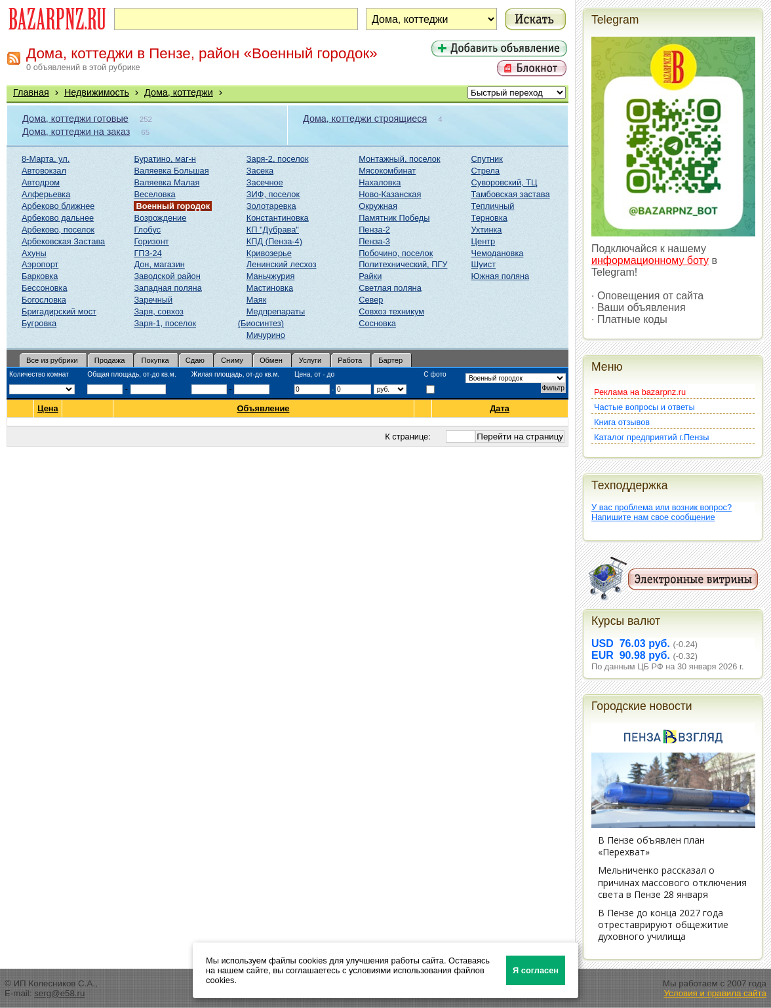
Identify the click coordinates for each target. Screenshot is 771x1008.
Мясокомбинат (387, 171)
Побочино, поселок (396, 253)
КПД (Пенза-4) (274, 241)
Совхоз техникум (391, 311)
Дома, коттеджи (178, 92)
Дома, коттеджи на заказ (76, 131)
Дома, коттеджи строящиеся (365, 118)
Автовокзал (44, 171)
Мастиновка (270, 288)
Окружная (378, 206)
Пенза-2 (374, 229)
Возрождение (160, 218)
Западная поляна (167, 288)
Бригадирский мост (59, 311)
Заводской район (167, 276)
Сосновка (377, 323)
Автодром (41, 182)
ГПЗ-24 (147, 253)
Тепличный (493, 206)
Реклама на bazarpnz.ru (640, 392)
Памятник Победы (394, 218)
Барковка (40, 276)
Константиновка (278, 218)
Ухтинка (486, 229)
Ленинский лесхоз (282, 264)
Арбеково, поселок (58, 229)
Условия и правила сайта (714, 993)
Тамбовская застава (510, 194)
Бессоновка (45, 288)
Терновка (489, 218)
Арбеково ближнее (58, 206)
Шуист (483, 264)
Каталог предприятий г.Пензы (651, 437)
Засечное (265, 182)
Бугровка (39, 323)
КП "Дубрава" (273, 229)
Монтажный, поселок (399, 159)
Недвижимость (96, 92)
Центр (483, 241)
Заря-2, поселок (278, 159)
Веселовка (154, 194)
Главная (31, 92)
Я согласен (536, 970)
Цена (47, 408)
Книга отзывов (622, 422)
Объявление (263, 408)
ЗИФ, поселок (273, 194)
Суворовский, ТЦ (504, 182)
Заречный (153, 300)
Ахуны (34, 253)
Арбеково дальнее (58, 218)
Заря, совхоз (158, 311)
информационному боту (650, 260)
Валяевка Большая (171, 171)
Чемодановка (497, 253)
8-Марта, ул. (45, 159)
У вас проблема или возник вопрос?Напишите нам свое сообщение (661, 512)
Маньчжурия (271, 276)
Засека (260, 171)
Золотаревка (271, 206)
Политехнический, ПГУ (403, 264)
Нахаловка (380, 182)
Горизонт (151, 241)
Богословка (44, 300)
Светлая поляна (390, 288)
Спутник (487, 159)
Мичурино (266, 335)
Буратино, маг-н (165, 159)
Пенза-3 (374, 241)
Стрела (485, 171)
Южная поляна (500, 276)
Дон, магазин (159, 264)
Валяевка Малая (166, 182)
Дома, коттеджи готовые (75, 118)
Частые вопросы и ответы (644, 407)
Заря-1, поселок (165, 323)
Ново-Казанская (390, 194)
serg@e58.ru (59, 993)
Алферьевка (46, 194)
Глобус (147, 229)
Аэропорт (40, 264)
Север (371, 300)
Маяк (256, 300)
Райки (370, 276)
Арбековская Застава (63, 241)
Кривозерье (269, 253)
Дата (500, 408)
